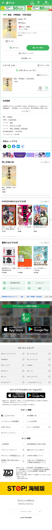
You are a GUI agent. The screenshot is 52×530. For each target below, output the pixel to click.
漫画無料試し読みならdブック (9, 296)
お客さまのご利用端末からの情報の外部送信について (36, 461)
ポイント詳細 (23, 29)
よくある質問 (32, 421)
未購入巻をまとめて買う (27, 70)
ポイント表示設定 (33, 427)
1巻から (39, 75)
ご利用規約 (5, 444)
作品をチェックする (27, 53)
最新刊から (46, 75)
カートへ (16, 48)
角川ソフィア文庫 (15, 125)
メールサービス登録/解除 (10, 421)
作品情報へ (25, 58)
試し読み (11, 41)
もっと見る (44, 162)
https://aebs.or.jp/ (22, 478)
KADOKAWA (12, 120)
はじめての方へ (8, 415)
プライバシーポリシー (9, 450)
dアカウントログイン (8, 433)
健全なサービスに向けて (35, 450)
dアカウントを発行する (26, 500)
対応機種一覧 (32, 416)
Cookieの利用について (35, 455)
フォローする (25, 19)
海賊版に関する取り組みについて (10, 461)
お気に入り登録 (44, 65)
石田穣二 (20, 19)
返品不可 (20, 35)
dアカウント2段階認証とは (10, 455)
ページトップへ (26, 511)
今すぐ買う (39, 48)
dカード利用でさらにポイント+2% (27, 33)
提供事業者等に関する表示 (36, 444)
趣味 (11, 123)
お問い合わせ (6, 427)
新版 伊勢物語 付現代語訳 (24, 79)
